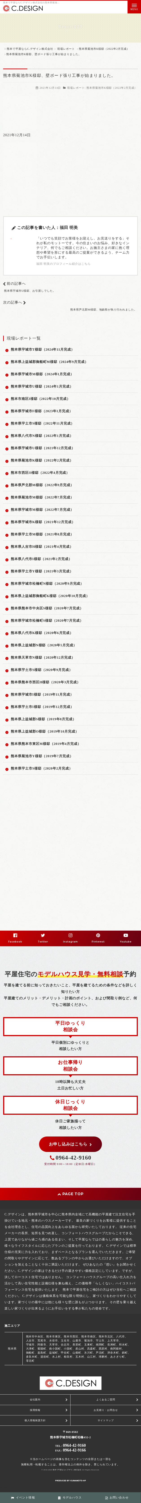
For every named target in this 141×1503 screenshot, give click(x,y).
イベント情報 (23, 1497)
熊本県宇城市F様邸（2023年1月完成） (42, 411)
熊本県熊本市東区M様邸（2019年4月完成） (46, 744)
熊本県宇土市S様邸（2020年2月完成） (42, 768)
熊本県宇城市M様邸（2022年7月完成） (42, 509)
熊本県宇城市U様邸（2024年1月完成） (42, 386)
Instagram (70, 941)
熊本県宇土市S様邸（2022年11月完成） (42, 423)
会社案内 (35, 1399)
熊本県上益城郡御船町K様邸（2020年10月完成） (50, 596)
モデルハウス (70, 1497)
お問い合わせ (117, 1497)
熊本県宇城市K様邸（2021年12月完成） (43, 522)
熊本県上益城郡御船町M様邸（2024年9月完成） (49, 362)
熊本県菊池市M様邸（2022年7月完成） (42, 497)
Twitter (43, 941)
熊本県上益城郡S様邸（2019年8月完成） (43, 719)
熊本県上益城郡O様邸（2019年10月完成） (45, 731)
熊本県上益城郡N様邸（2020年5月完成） (44, 645)
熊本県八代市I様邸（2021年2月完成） (41, 559)
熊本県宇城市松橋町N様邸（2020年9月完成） (47, 583)
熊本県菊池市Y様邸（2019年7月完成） (42, 756)
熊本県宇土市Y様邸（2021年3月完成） (42, 571)
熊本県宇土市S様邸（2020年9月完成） (42, 670)
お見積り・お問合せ (106, 1410)
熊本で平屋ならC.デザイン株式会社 (67, 1470)
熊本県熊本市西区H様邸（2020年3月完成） (45, 682)
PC (56, 1487)
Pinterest (98, 941)
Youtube (126, 941)
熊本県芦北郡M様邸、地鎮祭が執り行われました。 (103, 309)
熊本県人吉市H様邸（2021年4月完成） (42, 546)
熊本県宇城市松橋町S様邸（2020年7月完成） (47, 620)
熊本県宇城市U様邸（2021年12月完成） (43, 448)
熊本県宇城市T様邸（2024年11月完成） (43, 349)
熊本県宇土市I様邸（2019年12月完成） (42, 707)
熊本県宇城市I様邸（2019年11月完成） (42, 694)
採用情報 (35, 1410)
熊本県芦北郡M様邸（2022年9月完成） (42, 485)
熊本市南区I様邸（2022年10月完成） (40, 399)
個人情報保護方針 (35, 1420)
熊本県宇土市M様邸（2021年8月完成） (42, 534)
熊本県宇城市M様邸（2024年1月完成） (42, 374)
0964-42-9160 (73, 1157)
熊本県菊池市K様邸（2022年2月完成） (111, 87)
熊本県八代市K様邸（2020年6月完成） (42, 633)
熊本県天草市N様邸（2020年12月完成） (43, 657)
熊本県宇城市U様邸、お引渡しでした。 (30, 290)
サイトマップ (106, 1420)
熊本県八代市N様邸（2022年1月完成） (42, 436)
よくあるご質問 (105, 1399)
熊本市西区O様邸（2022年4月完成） (40, 472)
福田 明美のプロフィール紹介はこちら (63, 263)
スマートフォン (40, 1487)
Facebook (15, 941)
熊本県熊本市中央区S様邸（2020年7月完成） (47, 608)
